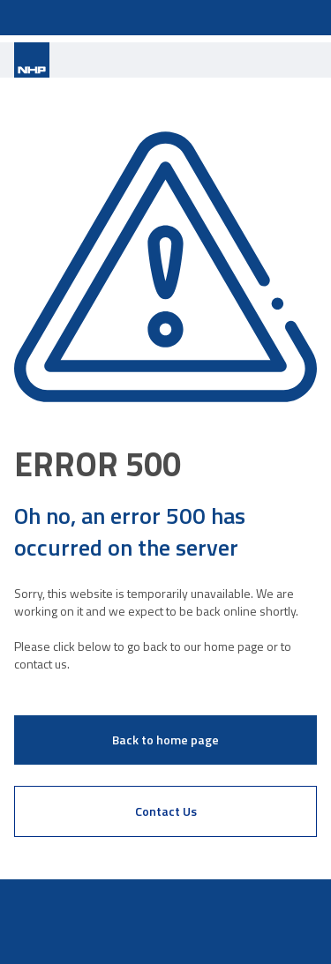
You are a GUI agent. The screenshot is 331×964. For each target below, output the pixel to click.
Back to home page (165, 739)
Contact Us (166, 811)
